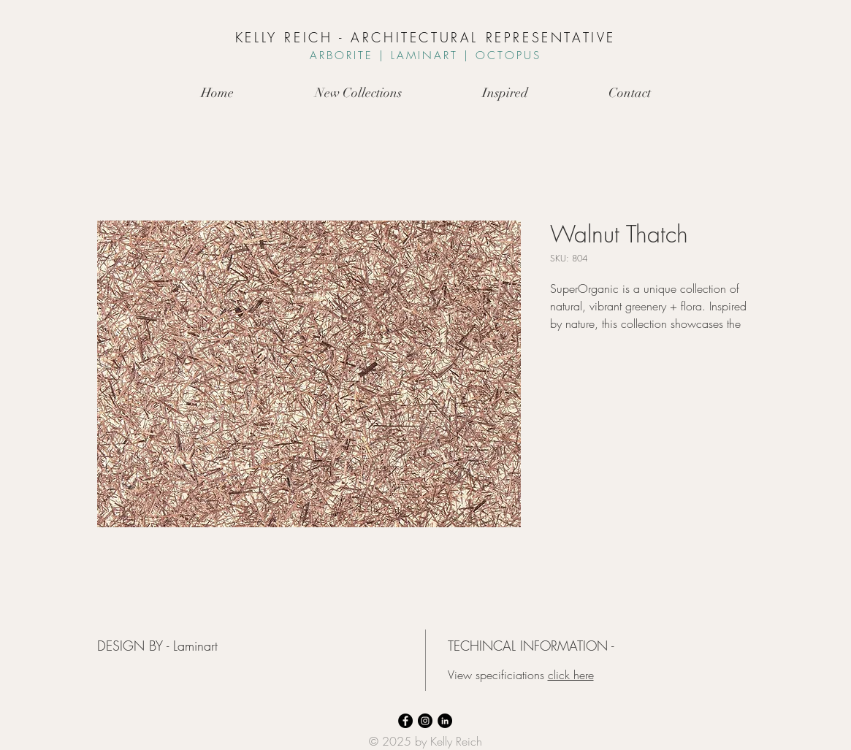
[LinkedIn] (445, 720)
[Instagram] (425, 720)
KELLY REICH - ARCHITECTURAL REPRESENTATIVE (425, 37)
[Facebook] (405, 720)
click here (571, 675)
